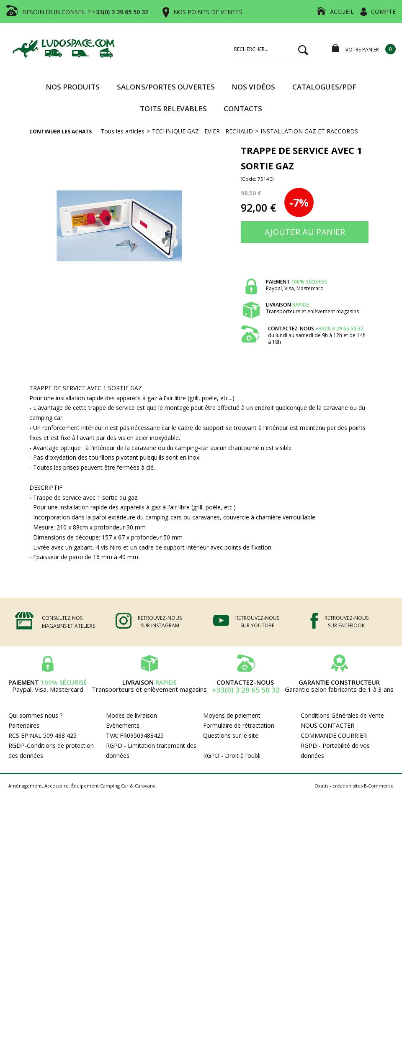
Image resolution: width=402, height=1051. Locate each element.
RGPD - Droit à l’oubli (231, 755)
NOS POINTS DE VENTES (207, 12)
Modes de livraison (131, 715)
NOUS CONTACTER (327, 725)
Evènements (122, 725)
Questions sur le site (230, 735)
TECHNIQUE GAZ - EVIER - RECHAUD (202, 131)
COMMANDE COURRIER (334, 735)
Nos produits (73, 87)
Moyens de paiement (231, 715)
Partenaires (23, 725)
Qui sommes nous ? (35, 715)
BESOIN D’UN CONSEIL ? (85, 12)
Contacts (243, 108)
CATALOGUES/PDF (324, 87)
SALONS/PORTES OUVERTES (166, 87)
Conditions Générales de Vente (342, 715)
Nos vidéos (253, 87)
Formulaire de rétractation (238, 725)
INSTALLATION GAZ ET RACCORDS (309, 131)
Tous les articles (122, 131)
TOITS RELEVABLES (173, 108)
